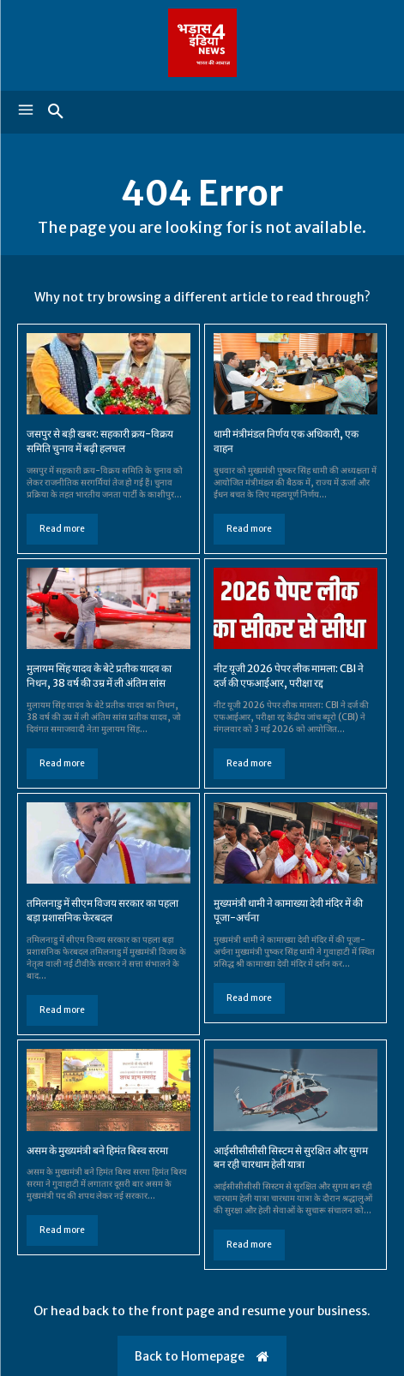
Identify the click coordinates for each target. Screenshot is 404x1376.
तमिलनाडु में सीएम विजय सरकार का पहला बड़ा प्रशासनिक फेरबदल (102, 910)
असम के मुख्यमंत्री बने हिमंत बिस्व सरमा (97, 1150)
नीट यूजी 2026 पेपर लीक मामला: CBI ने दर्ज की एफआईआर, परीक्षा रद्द (289, 675)
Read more (62, 528)
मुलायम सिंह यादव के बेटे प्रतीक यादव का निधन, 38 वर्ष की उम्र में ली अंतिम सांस (99, 675)
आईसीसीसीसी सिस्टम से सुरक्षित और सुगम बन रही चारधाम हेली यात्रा (291, 1157)
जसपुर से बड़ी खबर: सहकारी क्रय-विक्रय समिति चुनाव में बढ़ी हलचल (100, 441)
